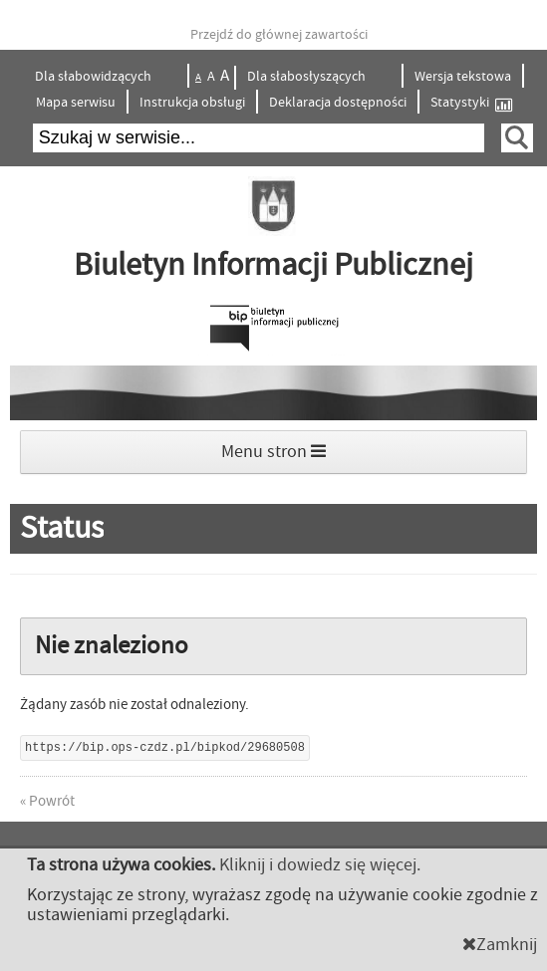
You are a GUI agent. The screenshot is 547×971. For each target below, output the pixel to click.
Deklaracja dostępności (338, 103)
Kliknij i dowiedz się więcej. (319, 864)
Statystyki (471, 103)
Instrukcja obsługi (192, 103)
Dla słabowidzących (94, 77)
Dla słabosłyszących (308, 77)
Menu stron (273, 451)
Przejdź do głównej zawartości (279, 35)
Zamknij (499, 944)
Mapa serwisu (76, 103)
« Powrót (47, 801)
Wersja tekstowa (462, 77)
